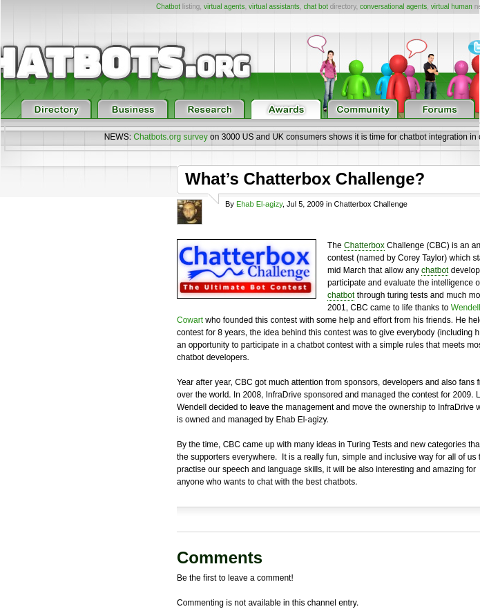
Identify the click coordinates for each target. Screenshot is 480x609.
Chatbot (168, 6)
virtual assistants (274, 6)
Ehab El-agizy (259, 204)
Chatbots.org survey (170, 137)
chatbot (434, 270)
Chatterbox (364, 245)
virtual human (451, 6)
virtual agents (224, 6)
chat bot (315, 6)
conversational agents (393, 6)
